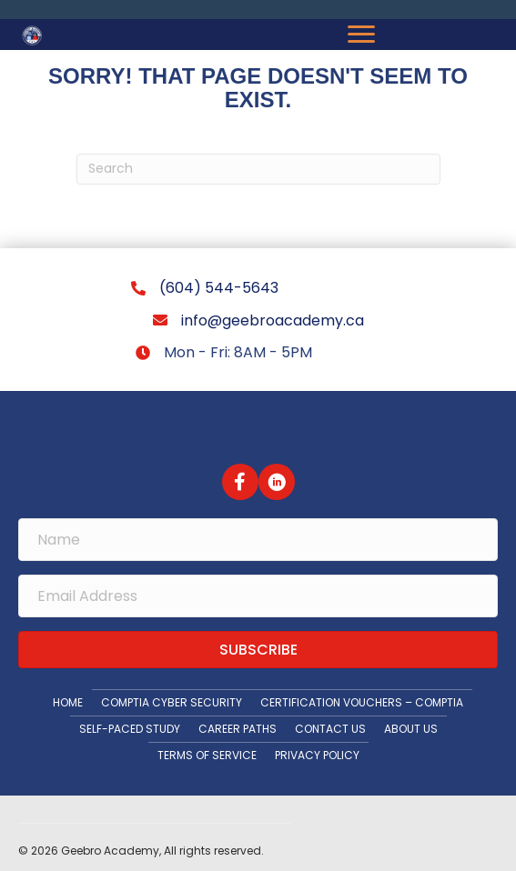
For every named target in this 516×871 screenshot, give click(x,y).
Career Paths (237, 728)
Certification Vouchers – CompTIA (361, 702)
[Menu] (361, 34)
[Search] (258, 169)
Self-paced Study (129, 728)
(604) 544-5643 (218, 287)
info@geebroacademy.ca (272, 320)
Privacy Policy (317, 755)
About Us (411, 728)
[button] (240, 482)
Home (68, 702)
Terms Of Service (207, 755)
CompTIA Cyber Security (171, 702)
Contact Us (330, 728)
